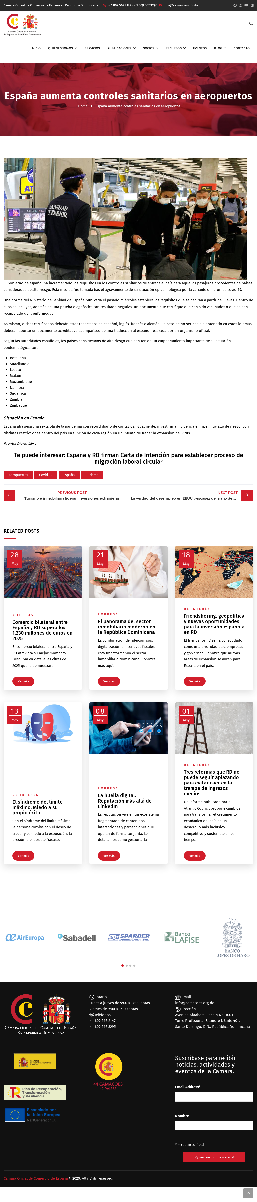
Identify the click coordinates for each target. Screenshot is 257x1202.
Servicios (92, 48)
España (69, 475)
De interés (197, 609)
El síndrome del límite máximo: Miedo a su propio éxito (37, 807)
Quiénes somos (60, 48)
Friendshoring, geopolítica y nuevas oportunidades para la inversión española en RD (214, 624)
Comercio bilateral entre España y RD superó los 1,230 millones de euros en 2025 (42, 630)
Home (83, 106)
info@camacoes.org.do (194, 1003)
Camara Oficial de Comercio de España (36, 1178)
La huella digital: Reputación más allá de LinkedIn (125, 801)
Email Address (188, 1087)
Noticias (23, 615)
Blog (218, 48)
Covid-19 (45, 475)
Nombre (182, 1116)
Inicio (36, 48)
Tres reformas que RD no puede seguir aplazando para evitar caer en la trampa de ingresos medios (212, 782)
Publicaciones (119, 48)
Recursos (174, 48)
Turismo (92, 475)
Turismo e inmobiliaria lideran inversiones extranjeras (72, 495)
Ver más (23, 681)
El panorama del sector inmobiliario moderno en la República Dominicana (126, 627)
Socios (148, 48)
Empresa (108, 614)
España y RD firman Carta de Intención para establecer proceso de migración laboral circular (155, 458)
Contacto (242, 48)
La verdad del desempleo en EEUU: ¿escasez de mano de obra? (187, 495)
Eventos (200, 48)
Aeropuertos (18, 475)
